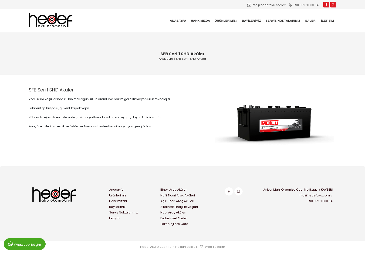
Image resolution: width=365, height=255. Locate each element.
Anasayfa (166, 58)
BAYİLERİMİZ (251, 20)
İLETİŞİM (327, 20)
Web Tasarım (215, 247)
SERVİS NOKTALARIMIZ (283, 20)
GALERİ (310, 20)
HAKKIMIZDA (200, 20)
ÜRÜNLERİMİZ (226, 20)
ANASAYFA (178, 20)
